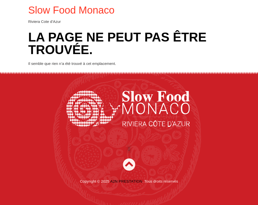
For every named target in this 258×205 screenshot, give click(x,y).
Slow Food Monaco (71, 10)
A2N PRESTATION (126, 181)
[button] (128, 149)
